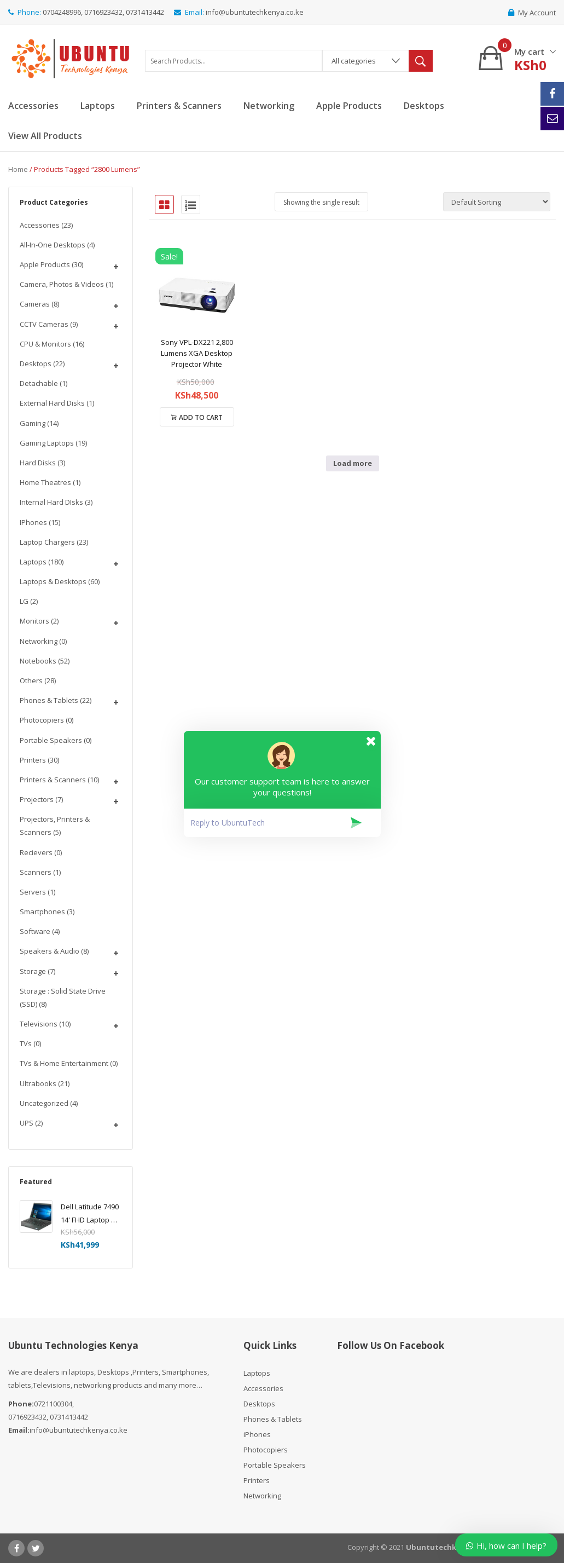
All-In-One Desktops (52, 245)
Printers (33, 760)
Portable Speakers (51, 740)
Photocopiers (42, 720)
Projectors (37, 799)
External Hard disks (52, 403)
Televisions (38, 1024)
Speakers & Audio (49, 951)
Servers (33, 892)
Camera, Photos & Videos (62, 284)
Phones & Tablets (49, 700)
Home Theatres (45, 482)
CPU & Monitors (45, 344)
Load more (352, 463)
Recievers (36, 852)
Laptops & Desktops (53, 581)
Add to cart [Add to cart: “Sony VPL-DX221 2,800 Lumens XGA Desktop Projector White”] (201, 417)
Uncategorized (44, 1103)
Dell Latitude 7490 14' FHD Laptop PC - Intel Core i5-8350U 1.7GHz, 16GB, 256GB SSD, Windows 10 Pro (90, 1214)
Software (35, 931)
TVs (26, 1043)
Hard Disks (38, 463)
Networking (38, 641)
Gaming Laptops (47, 443)
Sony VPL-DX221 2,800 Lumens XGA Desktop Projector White (197, 353)
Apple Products (45, 264)
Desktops (35, 363)
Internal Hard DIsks (51, 502)
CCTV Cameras (44, 324)
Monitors (34, 621)
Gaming (32, 423)
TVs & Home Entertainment (64, 1063)
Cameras (35, 304)
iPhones (33, 522)
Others (31, 680)
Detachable (39, 383)
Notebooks (38, 661)
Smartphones (42, 911)
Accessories (40, 225)
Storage (33, 971)
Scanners (35, 872)
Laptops (33, 562)
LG (24, 601)
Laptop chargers (47, 542)
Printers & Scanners (53, 780)
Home (18, 169)
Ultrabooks (38, 1083)
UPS (26, 1123)
